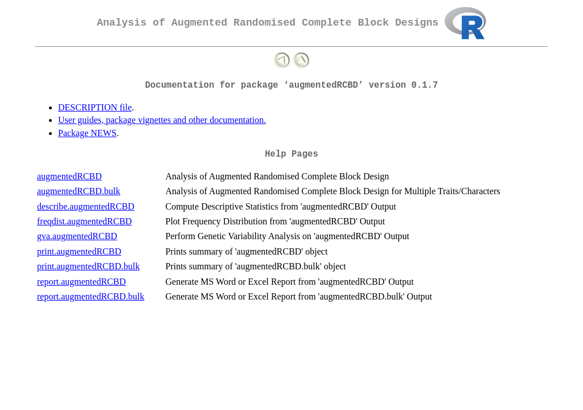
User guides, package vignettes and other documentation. (162, 120)
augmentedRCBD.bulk (78, 191)
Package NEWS (87, 133)
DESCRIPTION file (95, 107)
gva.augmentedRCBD (77, 236)
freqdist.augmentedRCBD (84, 221)
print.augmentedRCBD (79, 251)
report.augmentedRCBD (81, 281)
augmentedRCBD (69, 176)
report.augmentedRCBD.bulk (90, 296)
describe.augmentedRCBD (85, 206)
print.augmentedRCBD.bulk (88, 266)
